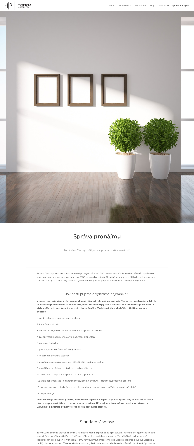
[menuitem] (111, 5)
